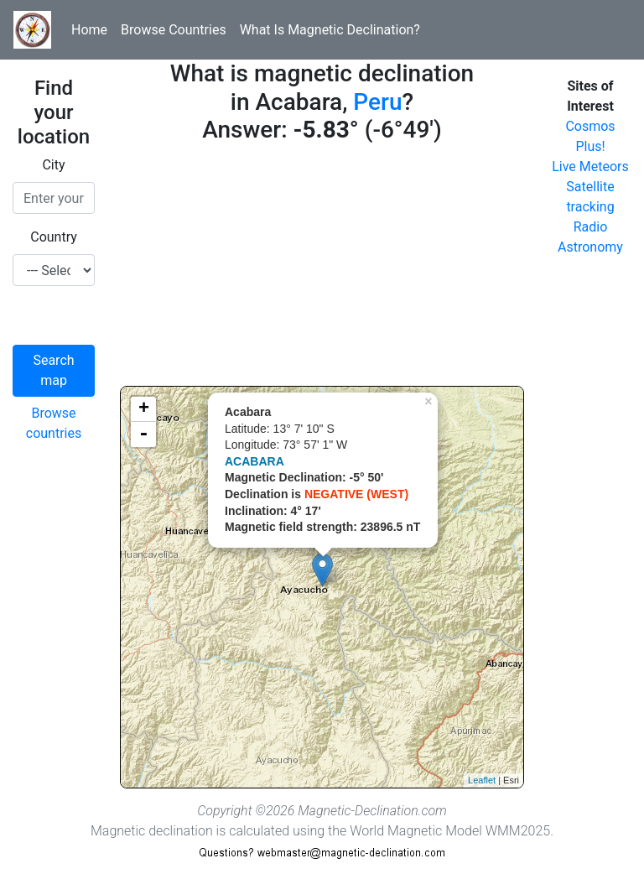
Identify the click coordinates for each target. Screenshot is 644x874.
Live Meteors (590, 166)
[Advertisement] (322, 268)
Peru (377, 102)
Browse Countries (173, 30)
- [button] (143, 434)
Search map (53, 370)
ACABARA (254, 461)
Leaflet (482, 780)
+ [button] (143, 409)
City (53, 165)
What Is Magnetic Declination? (330, 30)
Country (53, 237)
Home (89, 30)
